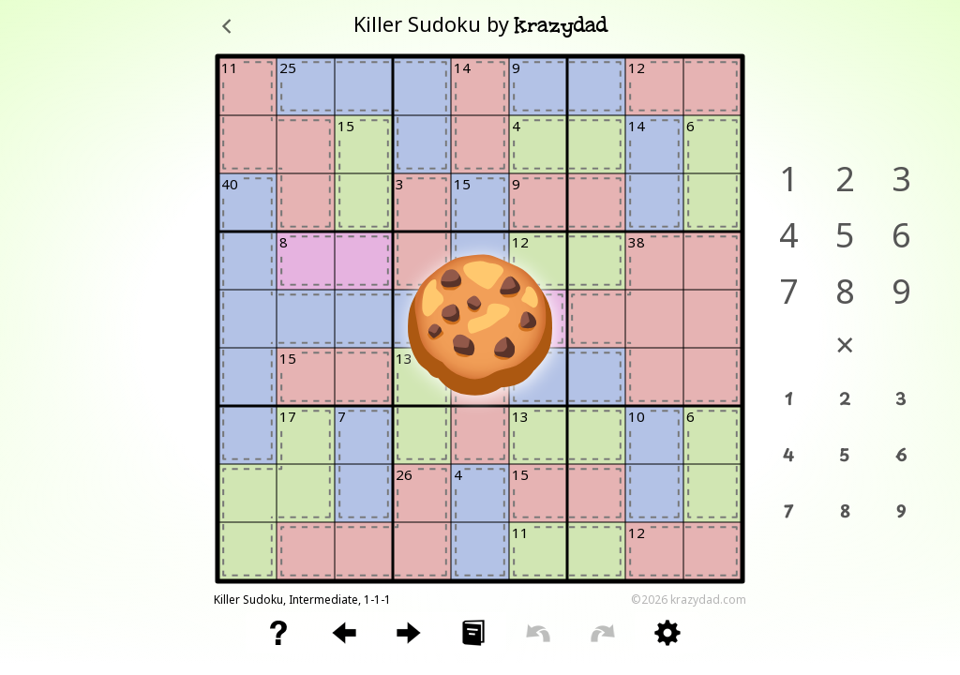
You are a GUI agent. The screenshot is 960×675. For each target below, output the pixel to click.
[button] (278, 632)
